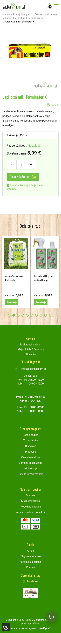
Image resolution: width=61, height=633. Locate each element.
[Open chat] (51, 617)
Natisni (55, 105)
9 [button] (45, 315)
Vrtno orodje (30, 468)
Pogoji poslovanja (30, 506)
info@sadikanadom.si (30, 368)
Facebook (30, 581)
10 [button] (50, 315)
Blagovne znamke (30, 556)
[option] (16, 272)
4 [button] (22, 315)
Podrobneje (12, 302)
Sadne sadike (30, 434)
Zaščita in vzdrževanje (45, 14)
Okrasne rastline (30, 457)
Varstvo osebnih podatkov (30, 512)
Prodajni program (22, 14)
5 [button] (27, 315)
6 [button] (32, 315)
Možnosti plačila (30, 501)
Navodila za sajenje (30, 561)
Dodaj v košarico (23, 176)
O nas (30, 550)
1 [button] (9, 315)
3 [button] (18, 315)
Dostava (30, 495)
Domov (6, 14)
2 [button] (13, 315)
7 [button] (36, 315)
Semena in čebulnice (30, 462)
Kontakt (30, 567)
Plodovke (30, 451)
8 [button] (41, 315)
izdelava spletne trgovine (24, 628)
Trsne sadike (30, 440)
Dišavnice (30, 446)
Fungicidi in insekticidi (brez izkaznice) (24, 18)
